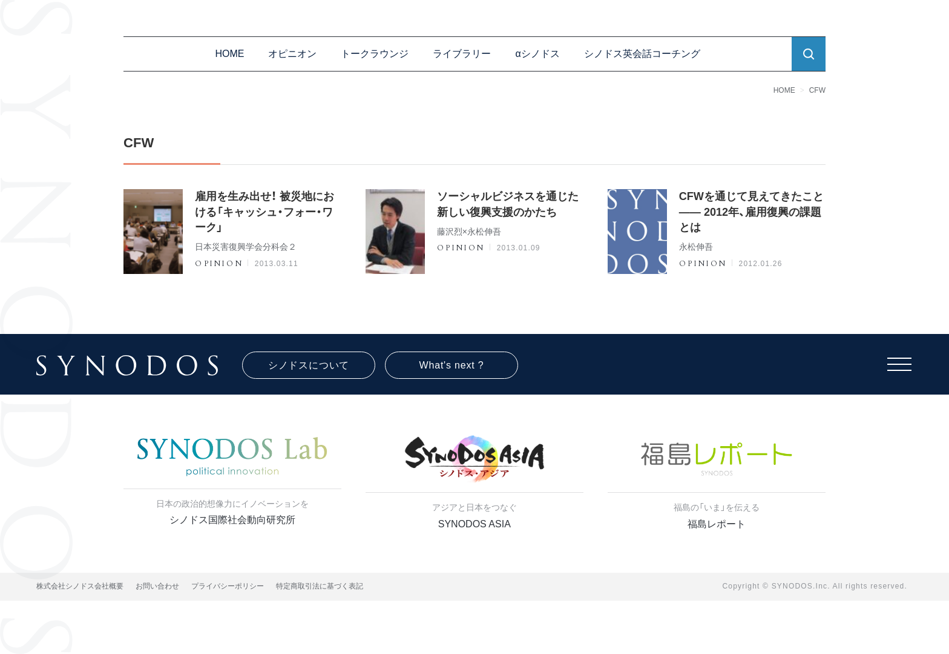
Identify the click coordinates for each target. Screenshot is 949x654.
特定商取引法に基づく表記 (319, 586)
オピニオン (292, 53)
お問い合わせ (157, 586)
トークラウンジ (375, 53)
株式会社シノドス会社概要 (79, 586)
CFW (817, 90)
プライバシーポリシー (227, 586)
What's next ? (451, 365)
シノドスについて (308, 365)
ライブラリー (462, 53)
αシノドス (537, 53)
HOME (229, 53)
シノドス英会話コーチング (642, 53)
